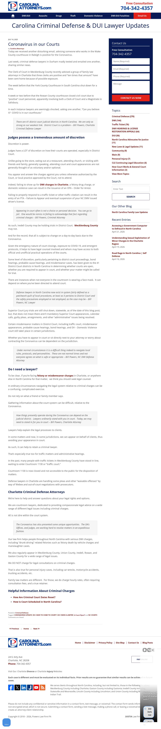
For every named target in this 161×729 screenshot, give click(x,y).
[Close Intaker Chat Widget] (153, 648)
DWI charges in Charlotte (54, 184)
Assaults (43, 15)
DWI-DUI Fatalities (120, 15)
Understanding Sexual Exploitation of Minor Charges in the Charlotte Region (131, 240)
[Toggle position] (147, 648)
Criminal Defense (21, 613)
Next (36, 628)
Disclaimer (89, 642)
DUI (116, 135)
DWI (116, 120)
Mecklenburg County (86, 225)
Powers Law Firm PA (41, 716)
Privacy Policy (105, 642)
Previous (14, 628)
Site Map (120, 642)
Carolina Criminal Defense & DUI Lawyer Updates (29, 6)
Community (119, 150)
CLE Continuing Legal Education (129, 162)
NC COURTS (92, 615)
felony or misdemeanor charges (55, 375)
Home (11, 15)
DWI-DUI (26, 15)
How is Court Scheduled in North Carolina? (37, 601)
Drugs (59, 15)
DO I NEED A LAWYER (65, 615)
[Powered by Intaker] (139, 723)
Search (131, 196)
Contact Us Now (131, 97)
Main (116, 154)
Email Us (142, 15)
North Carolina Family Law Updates (130, 212)
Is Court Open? (79, 615)
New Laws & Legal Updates (127, 146)
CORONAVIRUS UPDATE (23, 615)
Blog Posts (148, 642)
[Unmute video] (116, 648)
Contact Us (133, 642)
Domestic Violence (93, 15)
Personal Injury (121, 158)
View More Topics (120, 173)
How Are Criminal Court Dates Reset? (34, 597)
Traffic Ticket (120, 124)
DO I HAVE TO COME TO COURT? (45, 615)
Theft (73, 15)
